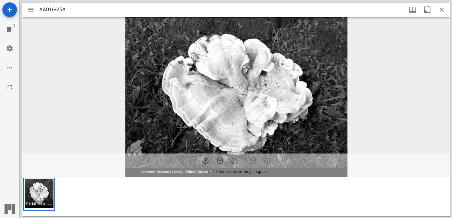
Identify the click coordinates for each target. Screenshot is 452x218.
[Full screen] (9, 87)
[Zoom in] (205, 161)
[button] (39, 194)
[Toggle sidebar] (31, 9)
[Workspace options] (9, 68)
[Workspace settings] (9, 48)
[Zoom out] (220, 161)
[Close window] (441, 9)
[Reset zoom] (234, 161)
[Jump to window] (9, 29)
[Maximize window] (427, 9)
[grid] (236, 196)
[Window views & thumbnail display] (412, 9)
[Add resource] (9, 9)
